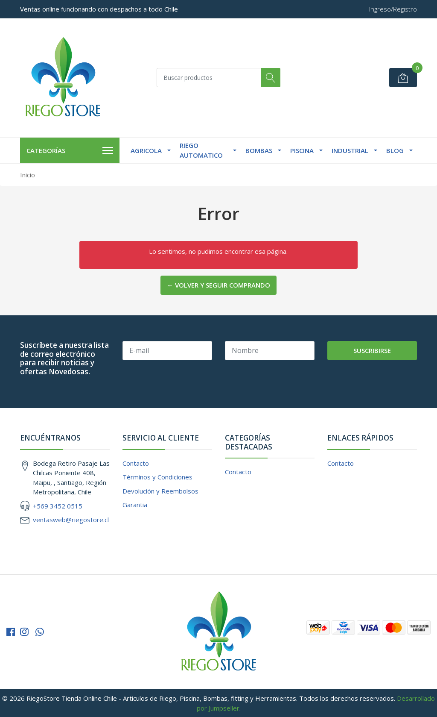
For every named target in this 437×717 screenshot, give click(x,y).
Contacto (135, 463)
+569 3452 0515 (57, 506)
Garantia (134, 504)
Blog (395, 150)
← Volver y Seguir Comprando (218, 285)
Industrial (350, 150)
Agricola (146, 150)
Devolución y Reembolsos (160, 491)
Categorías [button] (69, 151)
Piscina (302, 150)
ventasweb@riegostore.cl (71, 519)
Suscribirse (372, 350)
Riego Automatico (201, 150)
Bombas (258, 150)
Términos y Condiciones (157, 477)
